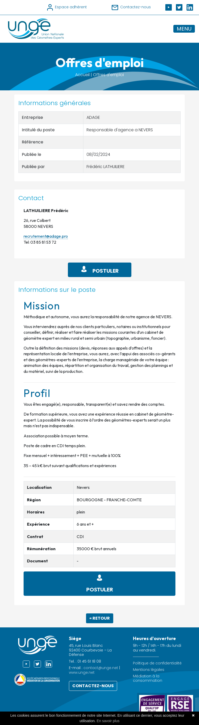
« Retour (99, 618)
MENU (184, 28)
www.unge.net (82, 672)
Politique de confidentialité (157, 663)
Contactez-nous (93, 686)
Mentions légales (148, 670)
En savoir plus (108, 721)
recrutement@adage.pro (46, 236)
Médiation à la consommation (147, 678)
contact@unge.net (100, 667)
